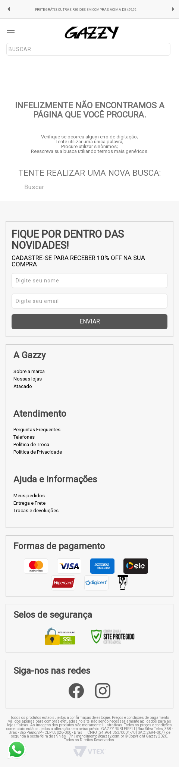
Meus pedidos (29, 495)
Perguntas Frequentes (36, 429)
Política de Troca (31, 444)
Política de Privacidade (37, 452)
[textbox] (88, 49)
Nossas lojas (27, 379)
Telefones (24, 437)
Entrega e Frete (29, 503)
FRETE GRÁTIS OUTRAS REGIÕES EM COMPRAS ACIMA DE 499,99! (86, 10)
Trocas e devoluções (36, 510)
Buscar (19, 186)
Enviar (89, 321)
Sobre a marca (29, 371)
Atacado (22, 386)
